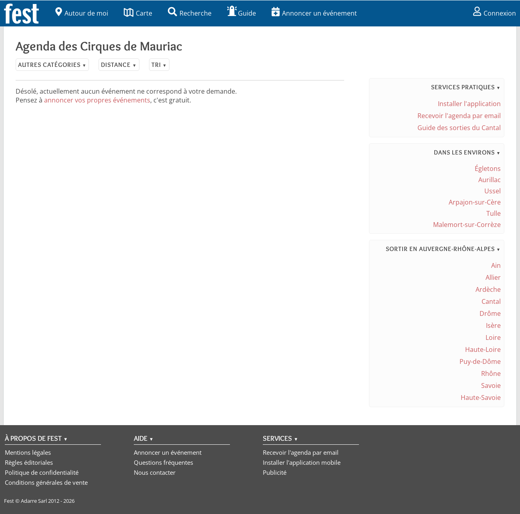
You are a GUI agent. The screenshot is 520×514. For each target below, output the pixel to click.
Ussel (492, 191)
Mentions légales (28, 452)
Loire (493, 337)
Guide (241, 13)
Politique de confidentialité (42, 472)
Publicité (274, 472)
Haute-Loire (483, 349)
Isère (493, 325)
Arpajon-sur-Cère (475, 202)
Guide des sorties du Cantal (459, 127)
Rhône (491, 373)
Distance (119, 64)
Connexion (494, 13)
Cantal (491, 301)
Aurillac (489, 179)
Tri (159, 64)
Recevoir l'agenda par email (459, 115)
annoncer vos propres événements (97, 100)
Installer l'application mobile (302, 462)
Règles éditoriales (29, 462)
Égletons (488, 168)
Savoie (491, 385)
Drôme (490, 313)
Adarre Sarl (34, 500)
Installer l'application (469, 103)
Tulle (493, 213)
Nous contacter (154, 472)
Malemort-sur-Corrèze (467, 224)
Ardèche (488, 289)
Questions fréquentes (163, 462)
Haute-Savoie (481, 397)
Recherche (190, 13)
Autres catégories (52, 64)
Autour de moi (81, 13)
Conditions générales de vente (46, 482)
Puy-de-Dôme (480, 361)
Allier (493, 277)
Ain (496, 265)
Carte (138, 13)
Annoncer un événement (314, 13)
